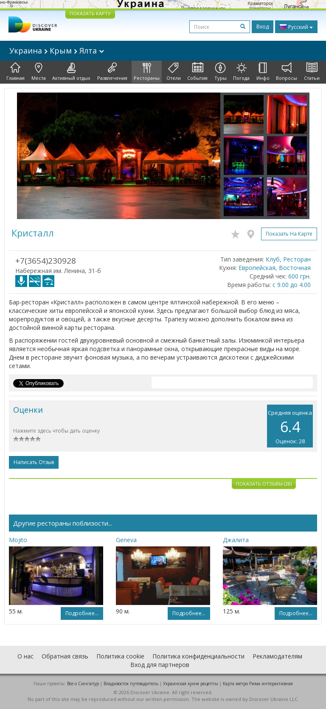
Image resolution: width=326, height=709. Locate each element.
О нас (25, 656)
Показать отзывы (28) (264, 484)
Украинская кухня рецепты (190, 683)
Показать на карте (289, 233)
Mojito (18, 540)
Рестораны (147, 71)
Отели (173, 71)
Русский (296, 27)
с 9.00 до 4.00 (292, 285)
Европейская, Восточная (275, 268)
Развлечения (112, 71)
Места (38, 71)
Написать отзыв (34, 462)
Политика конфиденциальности (198, 656)
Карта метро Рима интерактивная (258, 683)
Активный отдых (71, 71)
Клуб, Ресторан (288, 259)
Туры (220, 71)
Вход (262, 26)
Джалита (236, 540)
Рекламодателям (277, 656)
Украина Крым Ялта (56, 50)
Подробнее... (81, 613)
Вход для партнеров (159, 665)
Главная (15, 71)
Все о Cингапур (83, 683)
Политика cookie (120, 656)
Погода (241, 71)
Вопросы (286, 71)
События (197, 71)
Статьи (312, 71)
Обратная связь (65, 656)
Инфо (263, 71)
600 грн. (299, 276)
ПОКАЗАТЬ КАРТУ (90, 13)
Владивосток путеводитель (131, 683)
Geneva (126, 540)
